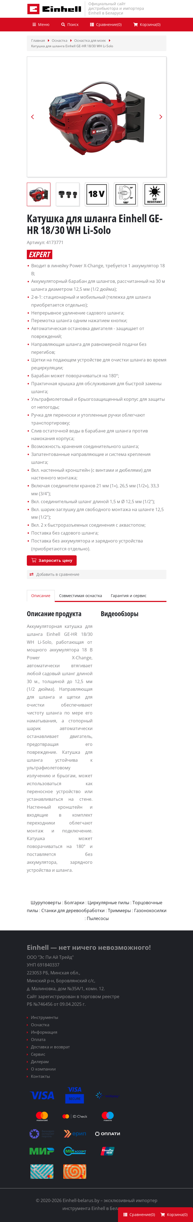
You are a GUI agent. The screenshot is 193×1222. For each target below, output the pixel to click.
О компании (43, 1069)
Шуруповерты (46, 903)
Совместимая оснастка (80, 595)
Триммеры (119, 910)
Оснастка (40, 1024)
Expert (39, 254)
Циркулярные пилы (108, 903)
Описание (40, 595)
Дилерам (40, 1061)
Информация (44, 1032)
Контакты (40, 1076)
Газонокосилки (150, 910)
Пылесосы (98, 918)
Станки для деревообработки (73, 910)
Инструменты (44, 1017)
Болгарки (74, 903)
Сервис (38, 1054)
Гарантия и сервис (128, 595)
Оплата (38, 1039)
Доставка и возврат (50, 1046)
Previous (32, 116)
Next (160, 116)
